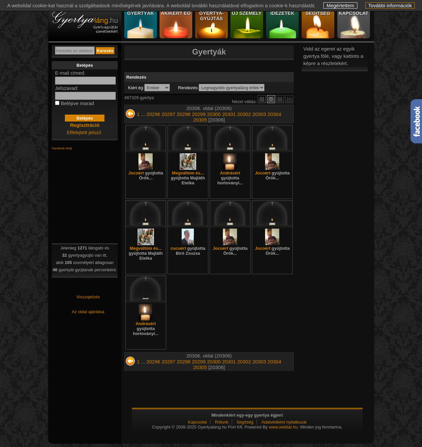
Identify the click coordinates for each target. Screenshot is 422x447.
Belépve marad (77, 103)
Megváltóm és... (188, 177)
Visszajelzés (88, 296)
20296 (153, 114)
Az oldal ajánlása (88, 311)
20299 (199, 114)
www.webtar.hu (283, 427)
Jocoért (145, 175)
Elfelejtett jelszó (84, 132)
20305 (200, 120)
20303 (259, 114)
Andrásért (230, 177)
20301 (229, 114)
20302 (244, 114)
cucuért (187, 251)
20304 (274, 114)
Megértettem (340, 5)
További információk (390, 5)
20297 (168, 114)
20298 (184, 114)
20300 (214, 114)
